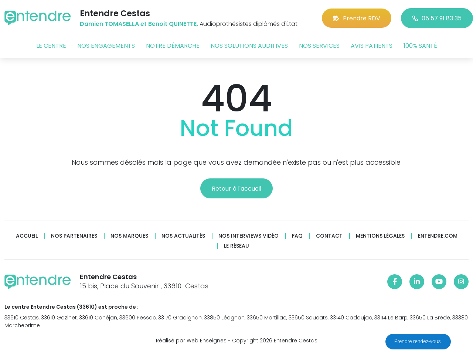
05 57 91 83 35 (437, 18)
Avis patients (371, 45)
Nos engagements (106, 45)
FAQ (297, 236)
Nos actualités (183, 236)
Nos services (319, 45)
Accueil (27, 236)
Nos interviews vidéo (248, 236)
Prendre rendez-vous (418, 341)
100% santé (420, 45)
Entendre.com (437, 236)
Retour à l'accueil (236, 188)
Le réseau (236, 246)
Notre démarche (173, 45)
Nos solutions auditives (249, 45)
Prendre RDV (356, 18)
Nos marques (129, 236)
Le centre (51, 45)
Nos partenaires (74, 236)
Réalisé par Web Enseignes (191, 340)
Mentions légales (380, 236)
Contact (329, 236)
